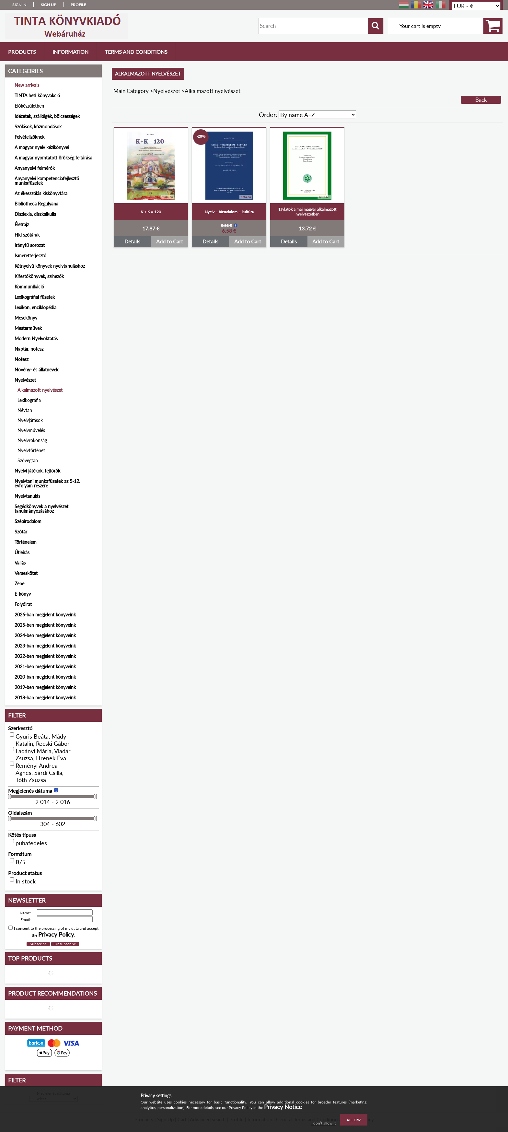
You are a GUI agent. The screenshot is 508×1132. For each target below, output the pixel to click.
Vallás (20, 563)
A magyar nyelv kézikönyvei (42, 147)
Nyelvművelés (31, 430)
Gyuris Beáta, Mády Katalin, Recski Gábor (43, 740)
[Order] (317, 115)
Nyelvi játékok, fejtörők (37, 470)
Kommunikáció (29, 286)
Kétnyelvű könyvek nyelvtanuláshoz (50, 266)
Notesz (22, 359)
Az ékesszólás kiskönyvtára (41, 193)
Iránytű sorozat (30, 245)
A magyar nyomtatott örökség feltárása (53, 157)
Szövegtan (27, 460)
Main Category (131, 91)
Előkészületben (29, 106)
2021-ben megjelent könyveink (45, 666)
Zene (19, 583)
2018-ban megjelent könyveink (45, 697)
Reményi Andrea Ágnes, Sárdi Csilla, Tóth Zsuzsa (40, 772)
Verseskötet (26, 573)
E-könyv (23, 594)
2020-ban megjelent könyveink (45, 677)
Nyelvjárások (30, 420)
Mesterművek (28, 328)
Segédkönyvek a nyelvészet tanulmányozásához (41, 509)
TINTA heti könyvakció (37, 95)
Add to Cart (169, 241)
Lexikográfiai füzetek (35, 297)
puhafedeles (31, 842)
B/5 (20, 862)
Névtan (24, 410)
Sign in (19, 4)
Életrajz (22, 224)
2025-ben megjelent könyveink (45, 625)
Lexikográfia (29, 400)
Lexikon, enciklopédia (35, 307)
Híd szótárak (27, 235)
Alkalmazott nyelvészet (40, 390)
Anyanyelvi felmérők (35, 168)
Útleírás (22, 552)
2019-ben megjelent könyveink (45, 687)
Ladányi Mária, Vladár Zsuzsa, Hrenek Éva (43, 754)
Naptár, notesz (29, 349)
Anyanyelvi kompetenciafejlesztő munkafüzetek (47, 181)
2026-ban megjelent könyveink (45, 614)
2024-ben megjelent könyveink (45, 635)
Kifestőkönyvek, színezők (39, 276)
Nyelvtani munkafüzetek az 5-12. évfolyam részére (47, 483)
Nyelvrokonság (32, 440)
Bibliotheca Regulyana (36, 203)
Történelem (26, 542)
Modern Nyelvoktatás (36, 338)
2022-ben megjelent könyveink (45, 656)
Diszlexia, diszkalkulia (35, 214)
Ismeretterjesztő (30, 255)
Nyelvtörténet (31, 450)
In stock (26, 881)
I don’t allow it (323, 1123)
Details (132, 241)
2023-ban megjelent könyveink (45, 645)
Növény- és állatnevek (36, 369)
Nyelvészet (166, 91)
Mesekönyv (26, 318)
